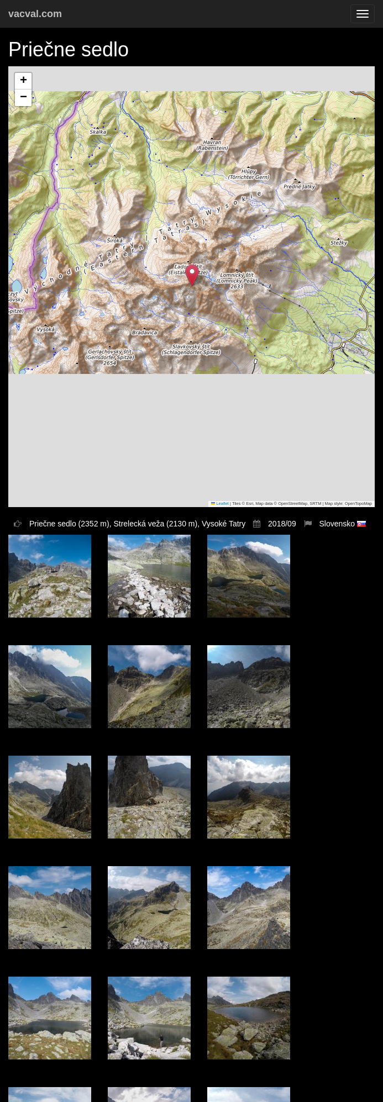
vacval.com (35, 13)
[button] (192, 275)
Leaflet (220, 503)
